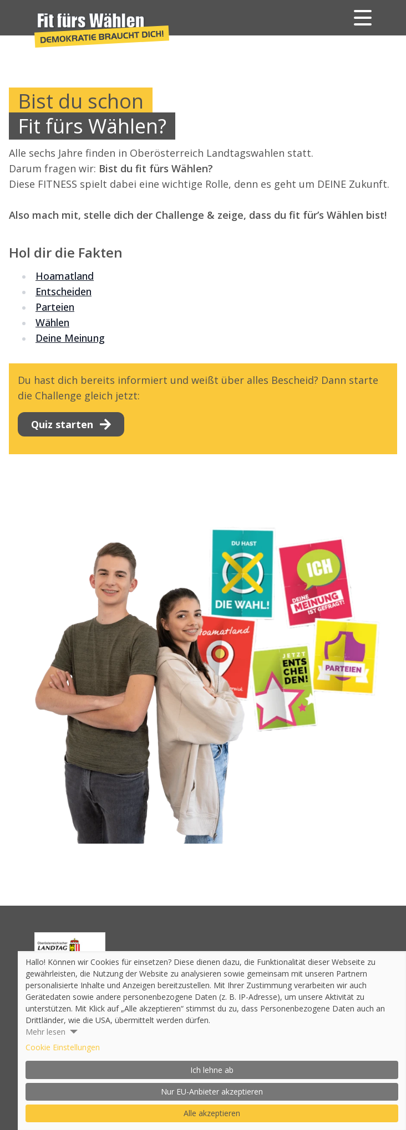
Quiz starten (71, 424)
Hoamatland (64, 275)
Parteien (54, 307)
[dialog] (212, 1040)
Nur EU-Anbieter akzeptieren (212, 1091)
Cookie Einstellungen (63, 1047)
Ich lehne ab (212, 1070)
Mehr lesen (45, 1031)
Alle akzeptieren (212, 1113)
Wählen (52, 322)
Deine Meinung (70, 338)
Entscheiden (63, 291)
